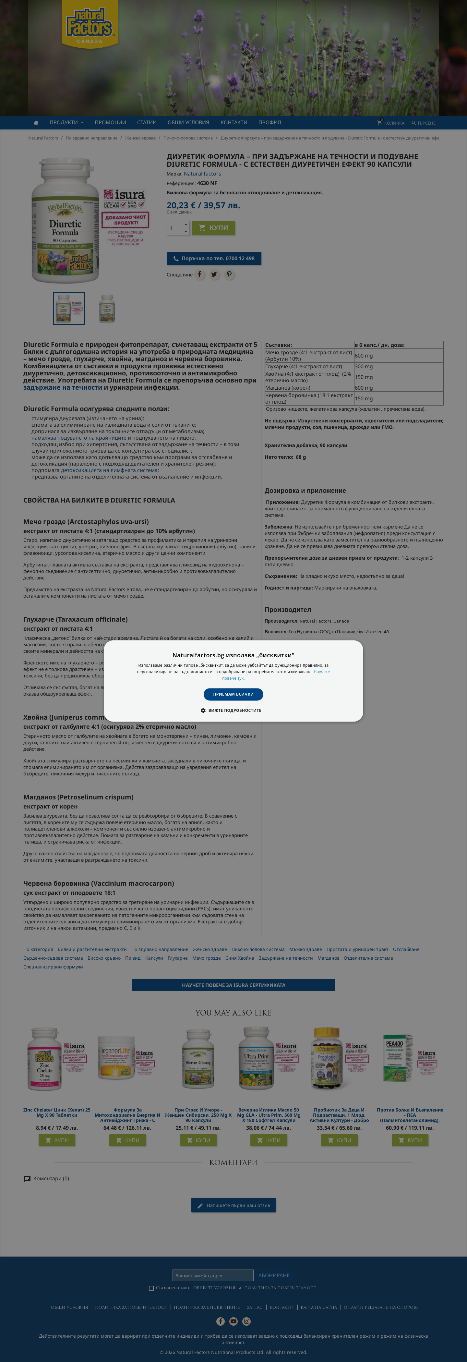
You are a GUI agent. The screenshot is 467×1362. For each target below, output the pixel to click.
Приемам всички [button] (233, 694)
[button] (233, 710)
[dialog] (233, 681)
